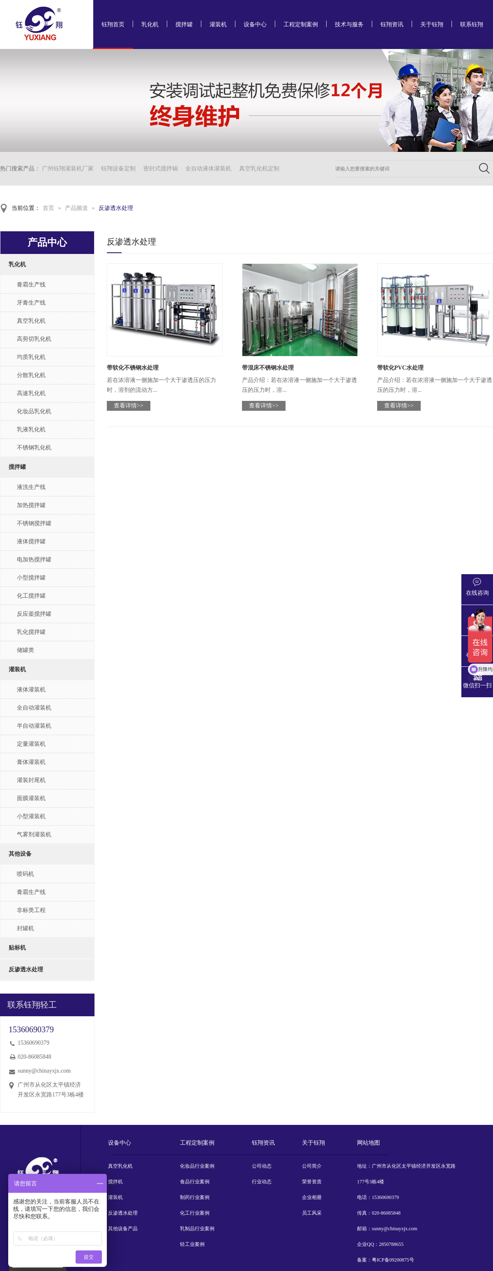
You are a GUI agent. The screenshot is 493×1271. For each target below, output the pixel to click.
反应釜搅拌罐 (34, 614)
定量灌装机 (31, 744)
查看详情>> (128, 406)
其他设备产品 (123, 1228)
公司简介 (312, 1166)
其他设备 (20, 854)
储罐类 (25, 650)
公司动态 (262, 1166)
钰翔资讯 (391, 24)
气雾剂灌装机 (34, 834)
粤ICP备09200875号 (393, 1260)
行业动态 (262, 1182)
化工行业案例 (195, 1213)
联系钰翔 (471, 24)
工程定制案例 (300, 24)
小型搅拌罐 (31, 578)
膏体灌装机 (31, 762)
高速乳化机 (31, 393)
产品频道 (76, 208)
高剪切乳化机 (34, 339)
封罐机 (25, 928)
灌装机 (218, 24)
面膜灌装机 (31, 798)
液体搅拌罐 (31, 541)
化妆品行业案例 (197, 1166)
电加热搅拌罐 (34, 559)
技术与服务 (349, 24)
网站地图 (368, 1143)
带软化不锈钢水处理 (133, 368)
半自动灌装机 (34, 726)
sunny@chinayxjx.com (44, 1071)
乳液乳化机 (31, 429)
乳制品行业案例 (197, 1228)
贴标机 (17, 948)
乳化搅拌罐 (31, 632)
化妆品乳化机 (34, 411)
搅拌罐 (184, 24)
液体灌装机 (31, 690)
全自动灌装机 (34, 708)
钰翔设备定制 (118, 168)
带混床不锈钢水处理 (268, 368)
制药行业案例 (195, 1197)
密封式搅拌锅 (160, 168)
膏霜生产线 (31, 285)
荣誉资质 (312, 1182)
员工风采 (312, 1213)
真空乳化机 (31, 321)
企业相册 (312, 1197)
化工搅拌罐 (31, 596)
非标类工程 (31, 910)
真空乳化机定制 (259, 168)
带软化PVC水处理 (400, 368)
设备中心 (255, 24)
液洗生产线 (31, 487)
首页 (48, 208)
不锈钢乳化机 (34, 448)
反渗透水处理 (116, 208)
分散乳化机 (31, 375)
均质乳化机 (31, 357)
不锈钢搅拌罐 (34, 523)
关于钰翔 (431, 24)
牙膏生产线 (31, 303)
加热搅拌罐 (31, 505)
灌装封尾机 (31, 780)
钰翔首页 (112, 24)
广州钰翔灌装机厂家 (68, 168)
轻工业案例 (192, 1244)
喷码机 (25, 874)
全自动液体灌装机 (208, 168)
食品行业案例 (195, 1182)
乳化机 (150, 24)
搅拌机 (115, 1182)
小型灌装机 (31, 816)
